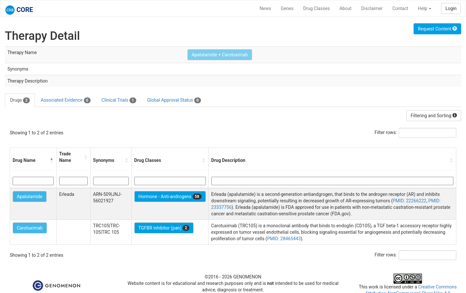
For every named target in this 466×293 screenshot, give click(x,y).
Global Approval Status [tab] (174, 100)
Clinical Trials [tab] (119, 100)
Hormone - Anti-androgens (170, 196)
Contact (400, 8)
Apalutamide (29, 196)
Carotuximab (30, 228)
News (265, 8)
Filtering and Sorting (434, 115)
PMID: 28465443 (284, 238)
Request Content (437, 28)
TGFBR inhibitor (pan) (164, 228)
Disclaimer (372, 8)
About (345, 8)
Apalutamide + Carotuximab (220, 54)
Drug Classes (316, 8)
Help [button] (424, 8)
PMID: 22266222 (410, 200)
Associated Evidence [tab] (65, 100)
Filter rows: (386, 132)
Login (451, 8)
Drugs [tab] (20, 100)
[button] (52, 160)
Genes (287, 8)
